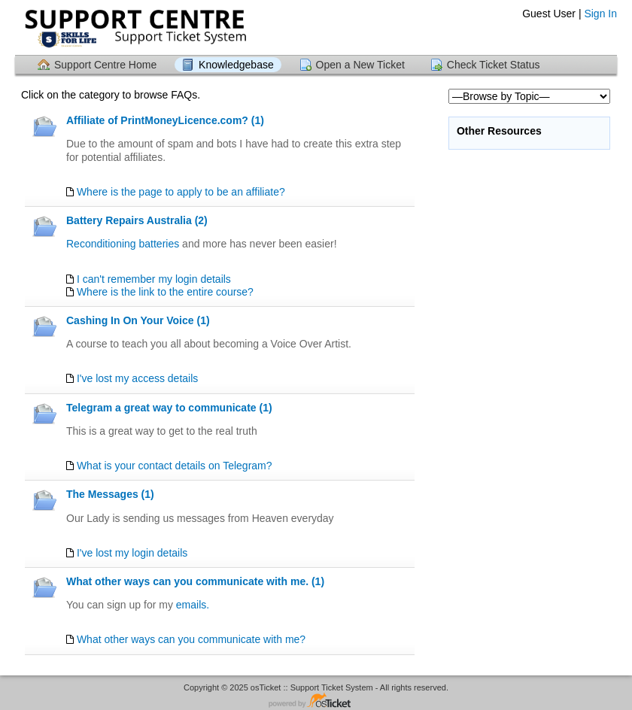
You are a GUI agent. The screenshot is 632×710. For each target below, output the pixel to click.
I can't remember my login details (154, 279)
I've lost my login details (132, 553)
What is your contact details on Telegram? (174, 466)
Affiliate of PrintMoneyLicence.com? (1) (165, 120)
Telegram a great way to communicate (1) (169, 408)
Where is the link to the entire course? (165, 292)
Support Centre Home (105, 65)
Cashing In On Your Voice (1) (138, 320)
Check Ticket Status (493, 65)
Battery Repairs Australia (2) (137, 220)
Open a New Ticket (360, 65)
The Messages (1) (110, 494)
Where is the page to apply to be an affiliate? (181, 192)
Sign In (600, 14)
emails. (192, 605)
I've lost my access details (137, 378)
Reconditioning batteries (122, 244)
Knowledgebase (236, 65)
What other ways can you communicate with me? (191, 639)
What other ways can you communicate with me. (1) (195, 581)
